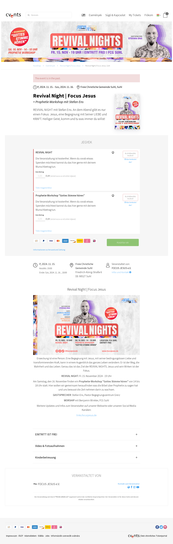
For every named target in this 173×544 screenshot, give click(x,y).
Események (50, 65)
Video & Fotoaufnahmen (50, 446)
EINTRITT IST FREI (46, 434)
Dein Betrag (40, 172)
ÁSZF (21, 535)
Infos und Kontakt (121, 272)
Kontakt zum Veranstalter (129, 484)
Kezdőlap (37, 65)
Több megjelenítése (44, 188)
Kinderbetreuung (45, 457)
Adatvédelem (31, 535)
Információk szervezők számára (65, 535)
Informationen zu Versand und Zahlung (49, 249)
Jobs (47, 535)
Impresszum (11, 535)
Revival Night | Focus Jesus (70, 65)
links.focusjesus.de (86, 415)
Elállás (41, 535)
